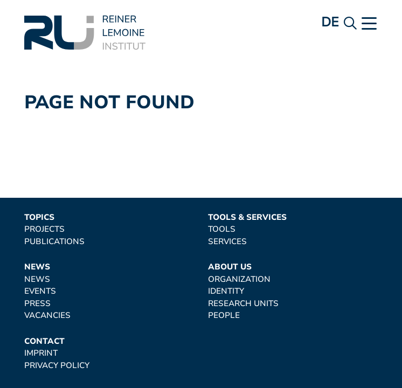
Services (227, 241)
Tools (221, 229)
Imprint (41, 353)
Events (40, 291)
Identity (226, 291)
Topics (39, 217)
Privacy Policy (56, 365)
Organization (239, 279)
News (37, 267)
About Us (230, 267)
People (224, 315)
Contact (44, 341)
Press (37, 303)
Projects (44, 229)
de (330, 22)
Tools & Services (247, 217)
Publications (54, 241)
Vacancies (47, 315)
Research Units (243, 303)
